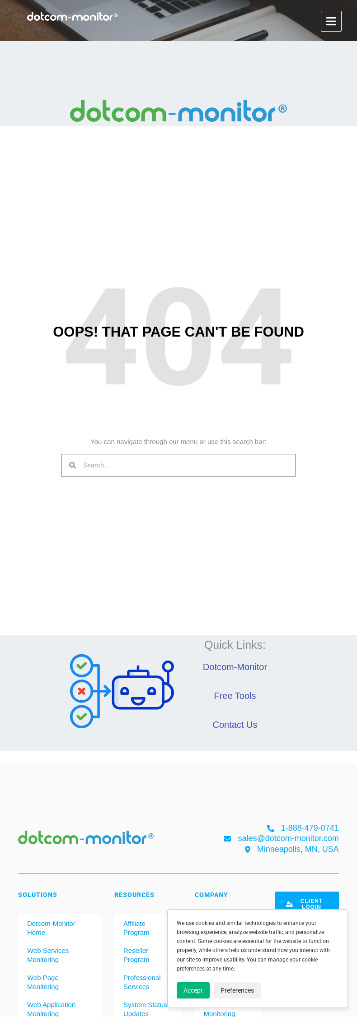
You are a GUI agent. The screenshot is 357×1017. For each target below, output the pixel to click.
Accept (193, 990)
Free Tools (235, 696)
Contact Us (235, 725)
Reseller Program (136, 955)
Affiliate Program (136, 928)
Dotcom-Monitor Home (51, 928)
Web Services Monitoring (48, 955)
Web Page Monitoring (43, 982)
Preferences (237, 990)
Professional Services (142, 982)
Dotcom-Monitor (235, 667)
